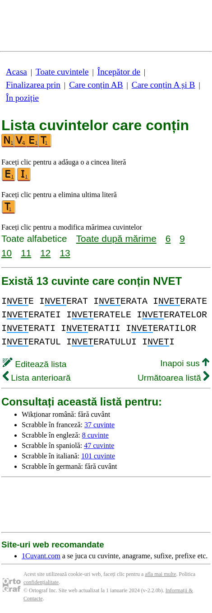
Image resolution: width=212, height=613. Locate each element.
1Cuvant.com (41, 556)
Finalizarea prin (33, 85)
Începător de (118, 71)
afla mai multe (160, 574)
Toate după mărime (116, 238)
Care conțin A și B (163, 85)
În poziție (22, 98)
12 (45, 253)
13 (65, 253)
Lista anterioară (37, 377)
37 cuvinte (99, 425)
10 (6, 253)
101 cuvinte (98, 456)
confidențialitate (41, 582)
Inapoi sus (184, 363)
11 (26, 253)
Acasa (16, 71)
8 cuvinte (95, 435)
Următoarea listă (173, 377)
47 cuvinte (99, 445)
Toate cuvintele (62, 71)
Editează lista (34, 364)
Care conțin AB (96, 85)
